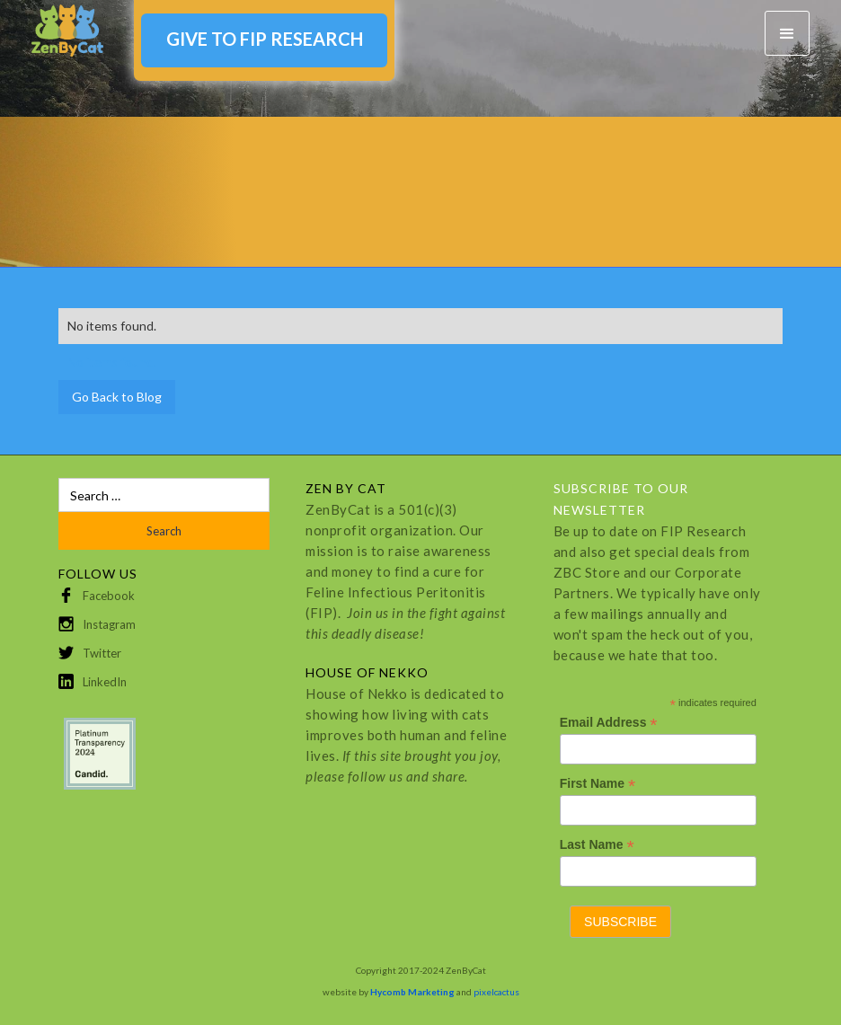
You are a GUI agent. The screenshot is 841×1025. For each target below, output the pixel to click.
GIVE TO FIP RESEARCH (264, 38)
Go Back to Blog (117, 396)
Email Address (609, 722)
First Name (597, 783)
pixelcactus (496, 991)
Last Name (597, 844)
